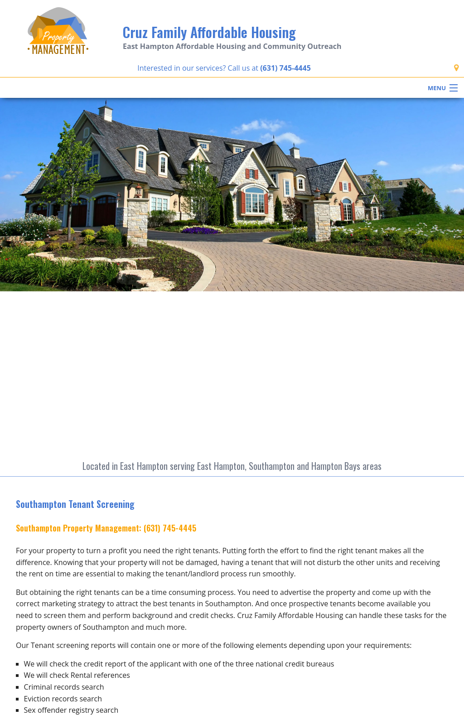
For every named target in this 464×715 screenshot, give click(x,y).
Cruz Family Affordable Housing (209, 32)
